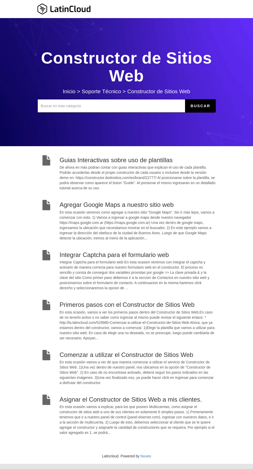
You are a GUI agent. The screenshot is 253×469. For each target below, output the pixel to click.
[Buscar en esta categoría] (111, 106)
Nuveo (146, 456)
